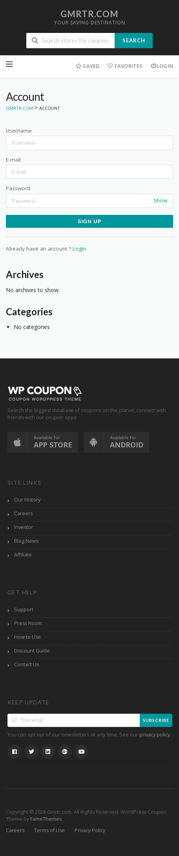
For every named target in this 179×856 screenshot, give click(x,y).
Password (18, 188)
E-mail (13, 159)
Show (160, 200)
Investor (23, 527)
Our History (27, 499)
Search (133, 40)
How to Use (27, 637)
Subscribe (156, 720)
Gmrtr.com (89, 14)
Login (162, 65)
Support (23, 609)
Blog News (26, 541)
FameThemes (46, 819)
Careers (23, 513)
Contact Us (26, 664)
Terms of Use (49, 830)
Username (19, 130)
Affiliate (23, 554)
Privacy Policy (90, 830)
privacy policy (154, 734)
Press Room (28, 623)
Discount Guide (32, 650)
